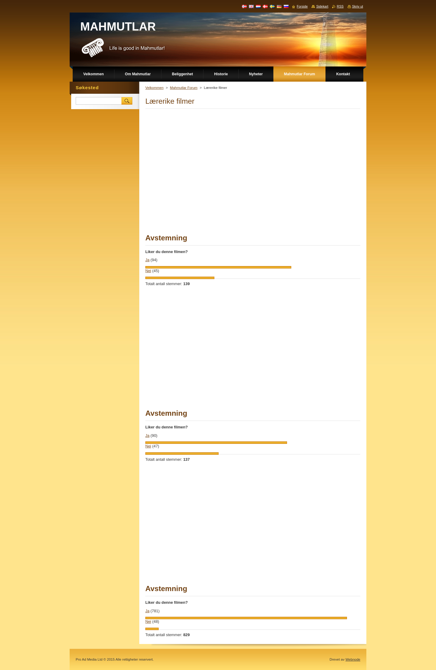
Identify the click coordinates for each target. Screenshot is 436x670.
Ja (147, 260)
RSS (340, 6)
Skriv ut (357, 6)
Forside (302, 6)
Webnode (352, 659)
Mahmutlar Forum (183, 87)
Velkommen (154, 87)
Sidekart (322, 6)
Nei (148, 270)
